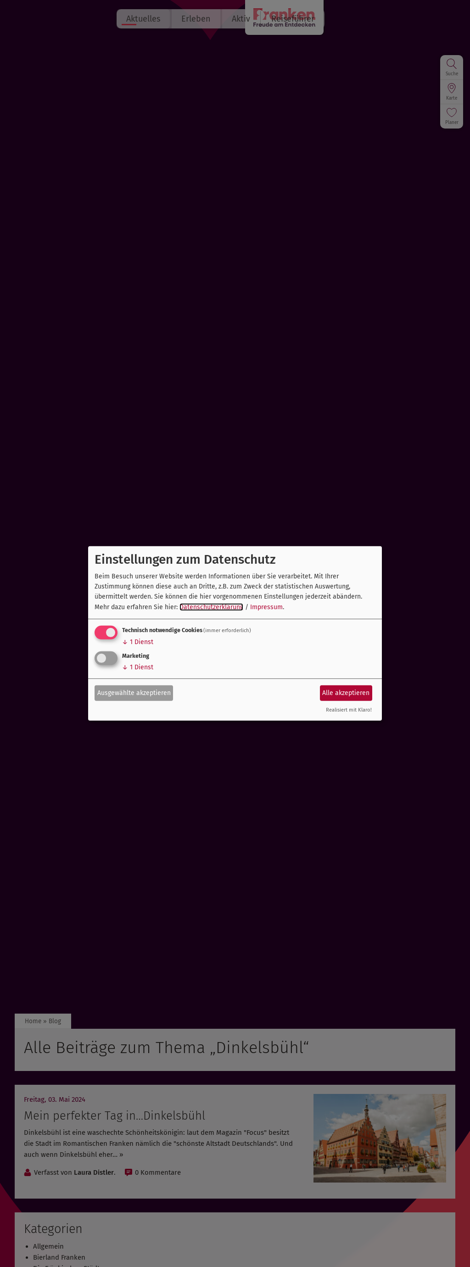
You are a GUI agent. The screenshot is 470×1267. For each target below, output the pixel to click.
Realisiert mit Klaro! (349, 710)
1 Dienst (137, 642)
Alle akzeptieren (345, 692)
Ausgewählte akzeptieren (134, 692)
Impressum (266, 607)
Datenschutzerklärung (211, 607)
